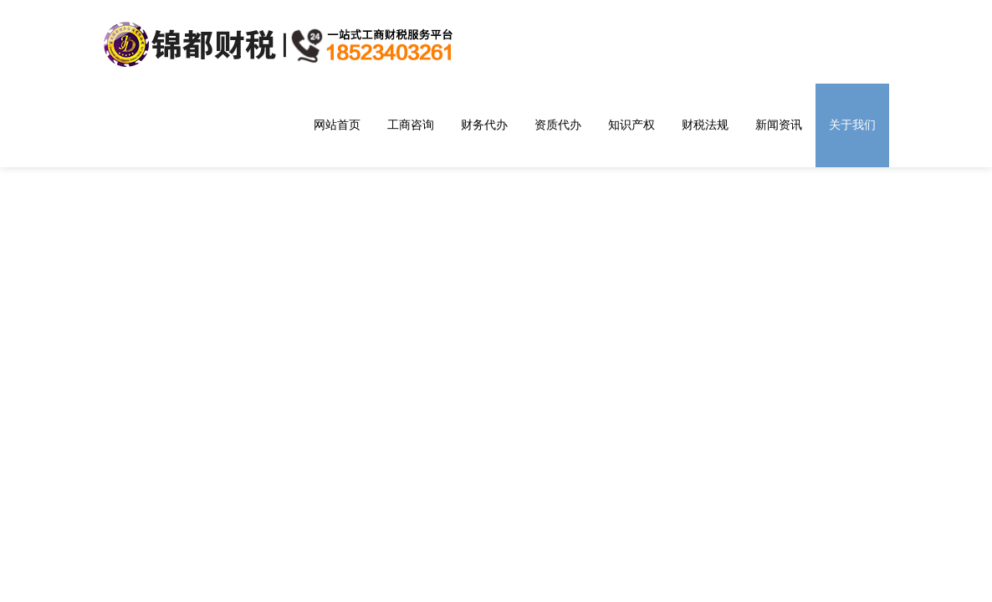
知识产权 (631, 124)
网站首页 (337, 124)
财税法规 (705, 124)
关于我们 (852, 124)
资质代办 (557, 124)
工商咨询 (410, 124)
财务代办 (484, 124)
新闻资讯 (778, 124)
